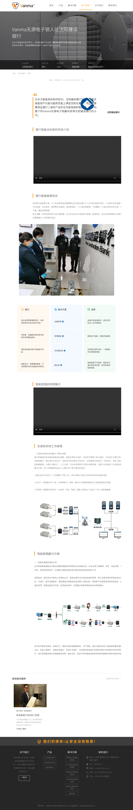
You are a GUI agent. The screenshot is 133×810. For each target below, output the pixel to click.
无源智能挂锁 (49, 757)
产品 (61, 5)
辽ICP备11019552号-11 (87, 806)
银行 (29, 73)
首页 (51, 5)
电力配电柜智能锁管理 (72, 766)
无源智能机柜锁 (49, 762)
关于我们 (99, 5)
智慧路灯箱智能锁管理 (72, 758)
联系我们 (112, 5)
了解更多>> (24, 778)
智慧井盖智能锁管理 (72, 787)
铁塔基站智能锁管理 (72, 780)
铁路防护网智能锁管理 (72, 773)
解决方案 (72, 5)
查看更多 (72, 793)
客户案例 (85, 5)
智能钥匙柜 (50, 767)
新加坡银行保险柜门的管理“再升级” (27, 717)
